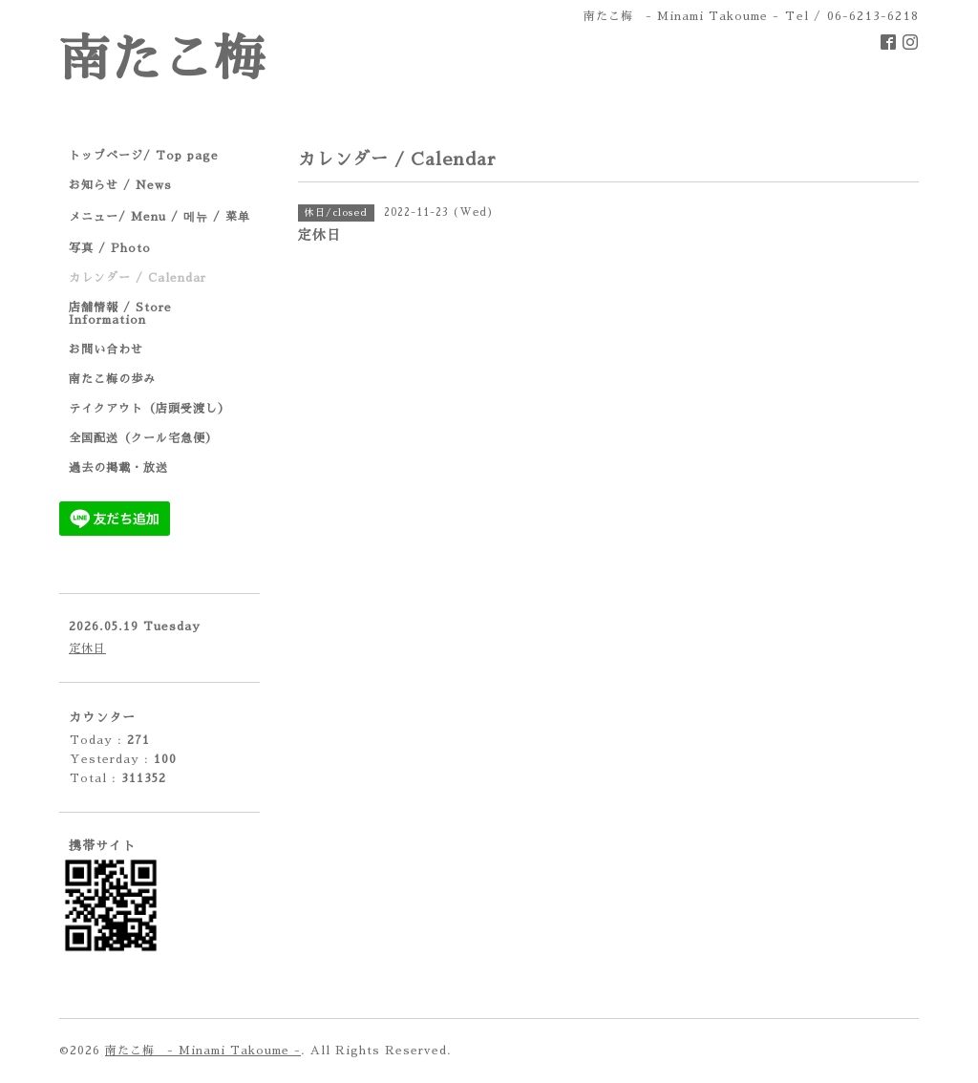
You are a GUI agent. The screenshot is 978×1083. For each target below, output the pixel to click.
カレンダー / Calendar (137, 278)
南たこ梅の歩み (112, 379)
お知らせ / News (120, 185)
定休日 (87, 648)
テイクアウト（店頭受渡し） (149, 408)
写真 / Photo (110, 248)
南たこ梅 (162, 59)
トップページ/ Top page (144, 155)
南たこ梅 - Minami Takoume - (203, 1050)
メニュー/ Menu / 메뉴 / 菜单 (159, 217)
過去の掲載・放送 (118, 468)
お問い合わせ (106, 349)
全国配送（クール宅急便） (143, 438)
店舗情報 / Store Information (120, 314)
